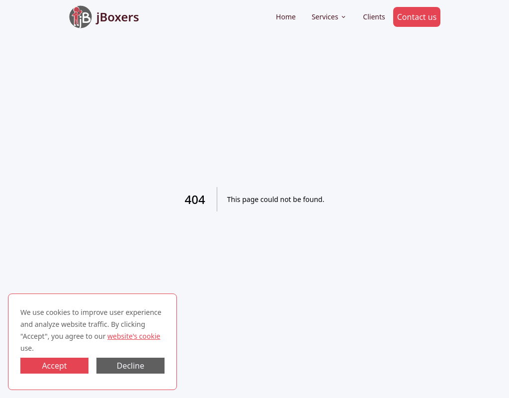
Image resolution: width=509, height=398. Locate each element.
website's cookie (133, 336)
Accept (54, 365)
